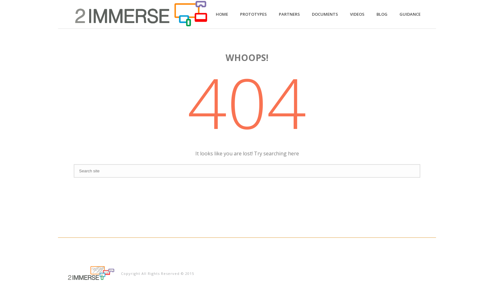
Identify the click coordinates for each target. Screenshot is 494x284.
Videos (357, 14)
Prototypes (253, 14)
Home (222, 14)
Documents (325, 14)
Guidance (410, 14)
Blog (382, 14)
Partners (289, 14)
